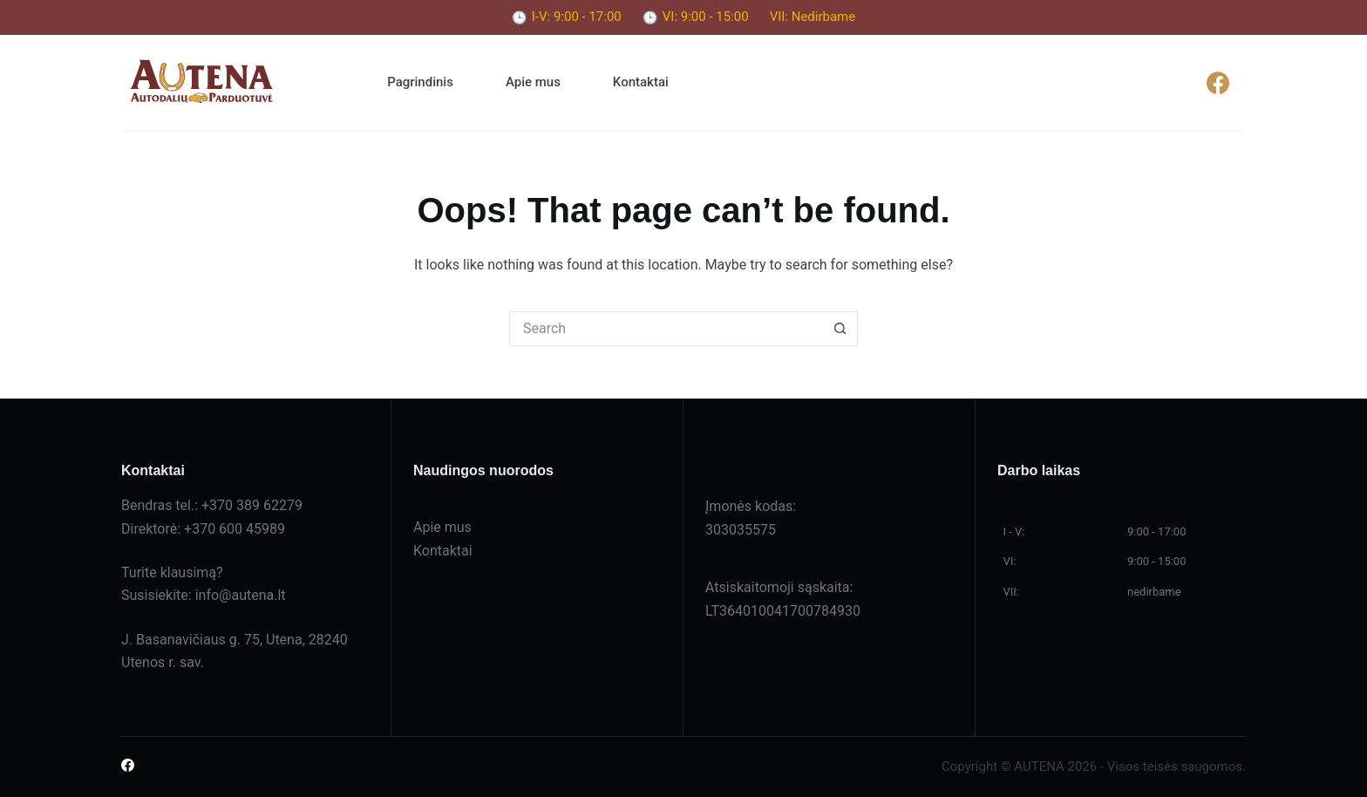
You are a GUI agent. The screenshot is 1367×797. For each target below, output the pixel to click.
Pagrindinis (420, 82)
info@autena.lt (240, 595)
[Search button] (840, 328)
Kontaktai (641, 82)
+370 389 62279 (252, 505)
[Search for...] (666, 328)
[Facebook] (1217, 82)
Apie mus (533, 82)
